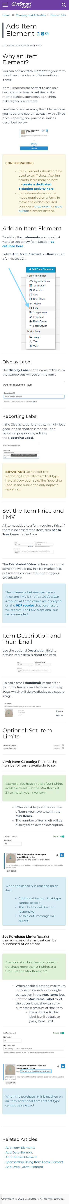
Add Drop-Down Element (24, 1167)
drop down (42, 206)
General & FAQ (59, 15)
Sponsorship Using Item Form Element (34, 1162)
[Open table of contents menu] (6, 4)
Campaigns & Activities (31, 15)
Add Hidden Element (21, 1157)
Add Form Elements (20, 1147)
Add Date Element (19, 1152)
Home (6, 15)
